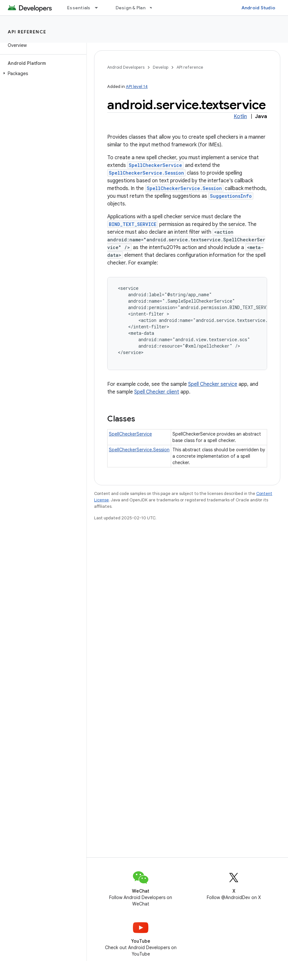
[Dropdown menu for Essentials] (99, 7)
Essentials (79, 8)
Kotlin (240, 116)
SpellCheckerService (155, 165)
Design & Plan (130, 8)
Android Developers (125, 67)
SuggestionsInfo (231, 196)
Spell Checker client (156, 392)
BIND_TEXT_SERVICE (132, 224)
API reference (27, 32)
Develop (160, 67)
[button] (42, 73)
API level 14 (137, 86)
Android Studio (258, 8)
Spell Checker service (212, 384)
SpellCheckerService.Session (146, 173)
